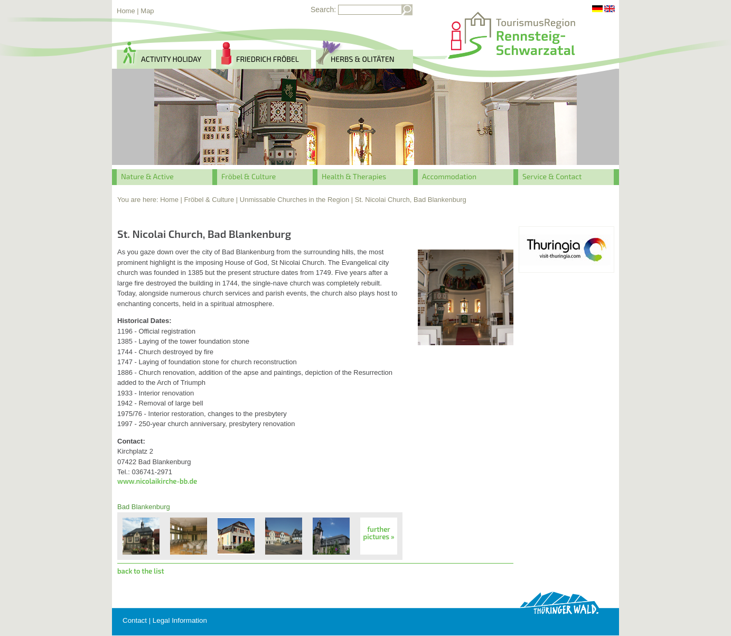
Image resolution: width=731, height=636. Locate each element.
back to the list (140, 571)
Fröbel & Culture (248, 176)
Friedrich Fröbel (267, 58)
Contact (135, 620)
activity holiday (171, 58)
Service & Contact (552, 176)
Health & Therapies (354, 176)
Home (126, 11)
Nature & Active (147, 176)
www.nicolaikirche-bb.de (157, 481)
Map (147, 11)
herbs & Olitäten (363, 58)
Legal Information (180, 620)
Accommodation (449, 176)
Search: (323, 9)
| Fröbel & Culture (208, 200)
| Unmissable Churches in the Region (292, 200)
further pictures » (379, 533)
